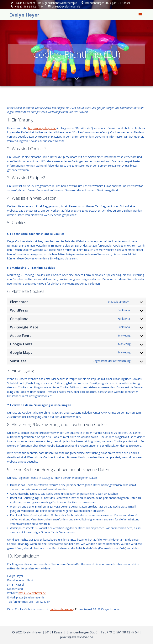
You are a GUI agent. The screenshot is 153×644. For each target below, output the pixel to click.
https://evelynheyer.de (42, 128)
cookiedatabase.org (62, 609)
